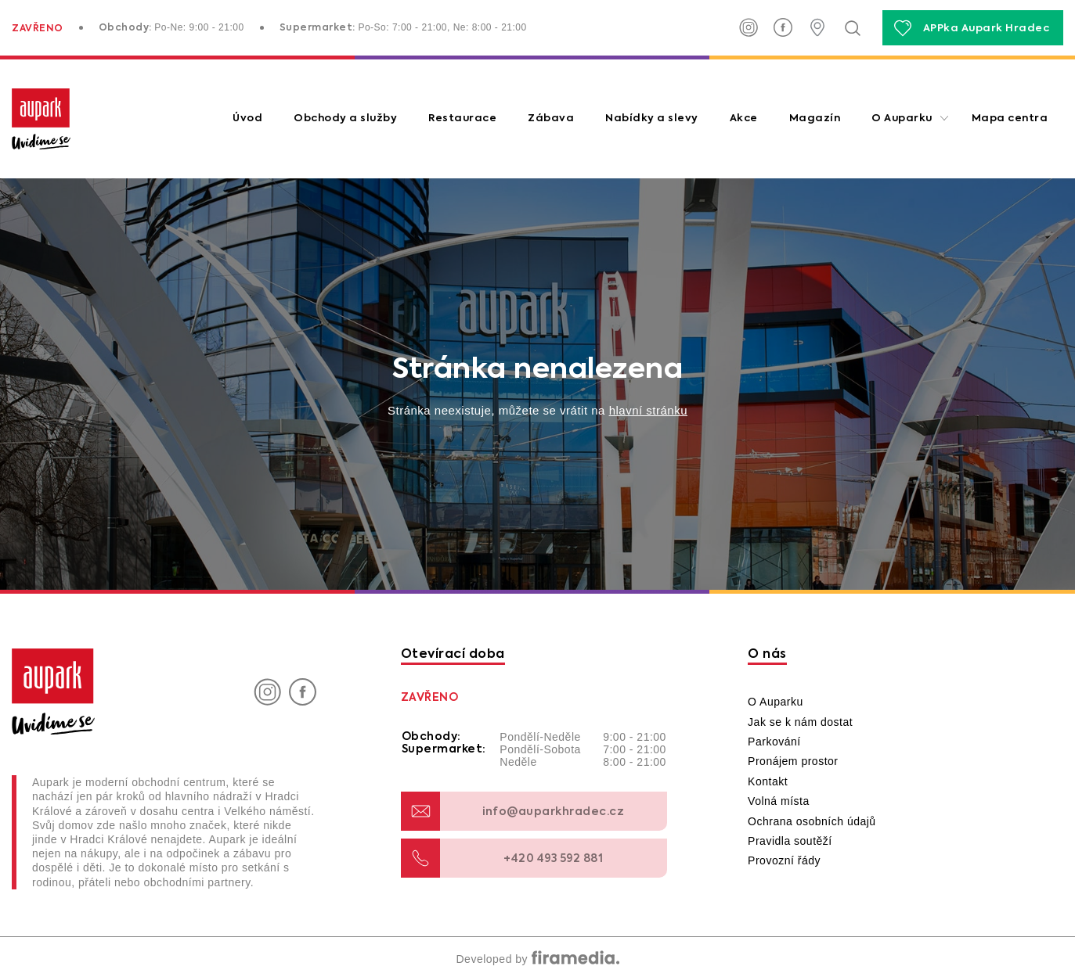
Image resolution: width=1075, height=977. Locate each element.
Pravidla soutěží (790, 841)
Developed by (537, 959)
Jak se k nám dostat (800, 722)
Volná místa (779, 801)
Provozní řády (784, 860)
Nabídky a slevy (651, 118)
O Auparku (902, 118)
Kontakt (768, 781)
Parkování (774, 741)
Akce (744, 118)
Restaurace (462, 118)
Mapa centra (1010, 118)
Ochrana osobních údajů (812, 821)
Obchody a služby (345, 118)
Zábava (551, 118)
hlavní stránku (648, 410)
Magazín (815, 118)
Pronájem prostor (793, 761)
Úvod (247, 118)
